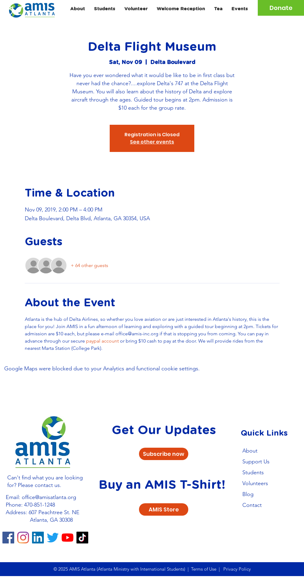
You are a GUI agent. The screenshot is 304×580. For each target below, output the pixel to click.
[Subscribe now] (163, 454)
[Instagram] (23, 537)
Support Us (256, 461)
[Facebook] (8, 537)
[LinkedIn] (38, 537)
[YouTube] (67, 537)
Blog (248, 494)
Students (253, 472)
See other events (152, 141)
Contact (252, 505)
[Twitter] (53, 537)
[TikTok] (82, 537)
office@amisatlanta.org (49, 497)
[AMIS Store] (163, 509)
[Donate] (281, 8)
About (249, 450)
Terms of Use (203, 569)
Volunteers (255, 483)
